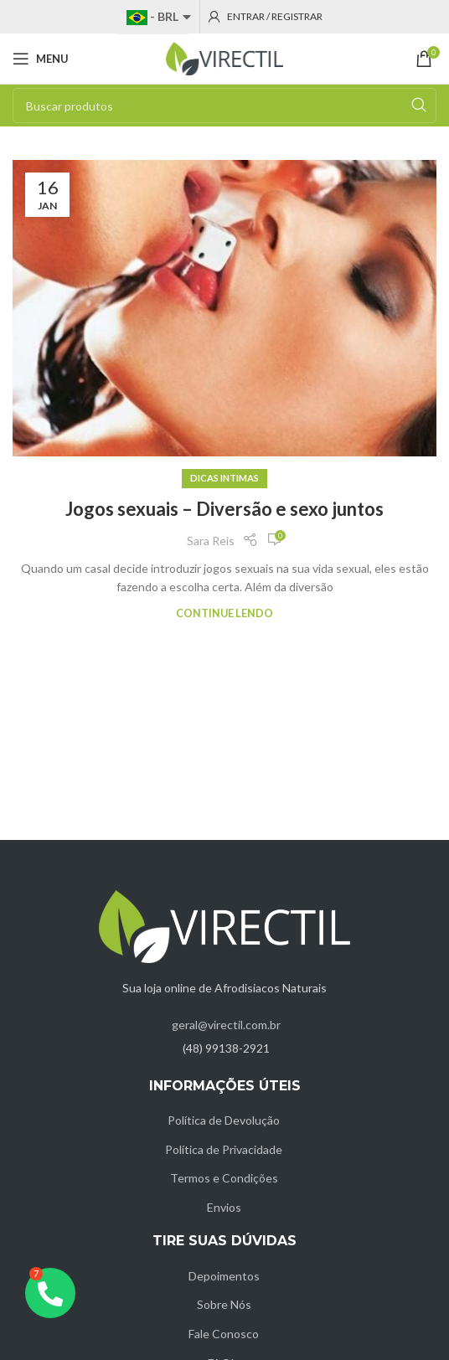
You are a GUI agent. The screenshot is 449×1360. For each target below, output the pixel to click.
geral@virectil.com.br (226, 1024)
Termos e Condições (224, 1178)
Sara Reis (211, 540)
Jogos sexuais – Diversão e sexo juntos (224, 508)
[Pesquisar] (224, 105)
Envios (224, 1207)
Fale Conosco (223, 1334)
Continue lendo (224, 613)
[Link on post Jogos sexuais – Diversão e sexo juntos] (224, 308)
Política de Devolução (224, 1120)
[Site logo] (224, 57)
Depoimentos (224, 1276)
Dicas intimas (224, 477)
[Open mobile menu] (40, 58)
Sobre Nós (224, 1304)
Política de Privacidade (223, 1149)
